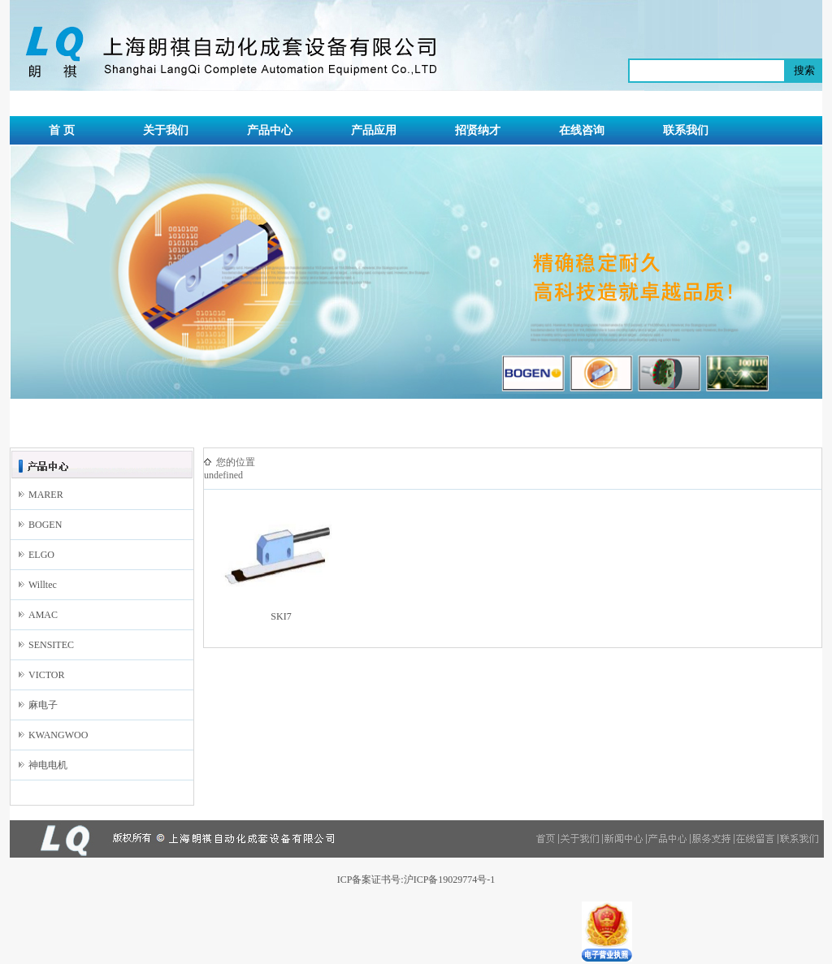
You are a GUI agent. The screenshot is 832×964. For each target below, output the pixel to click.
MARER (45, 494)
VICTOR (46, 675)
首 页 (62, 130)
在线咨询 (581, 130)
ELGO (41, 554)
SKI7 (281, 616)
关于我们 (165, 130)
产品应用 (373, 130)
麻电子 (43, 705)
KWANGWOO (58, 735)
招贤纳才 (477, 130)
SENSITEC (51, 645)
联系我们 (685, 130)
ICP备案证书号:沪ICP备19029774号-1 (416, 879)
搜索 (804, 70)
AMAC (43, 614)
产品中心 (269, 130)
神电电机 (47, 765)
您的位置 (235, 462)
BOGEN (45, 524)
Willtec (42, 584)
